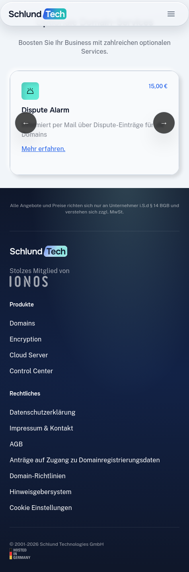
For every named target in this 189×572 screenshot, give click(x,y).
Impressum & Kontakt (41, 428)
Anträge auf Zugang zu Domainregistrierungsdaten (85, 460)
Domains (22, 323)
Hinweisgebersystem (41, 492)
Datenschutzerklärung (43, 412)
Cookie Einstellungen (41, 508)
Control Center (31, 371)
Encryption (25, 339)
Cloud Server (29, 355)
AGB (16, 444)
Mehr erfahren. (43, 149)
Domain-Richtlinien (38, 476)
